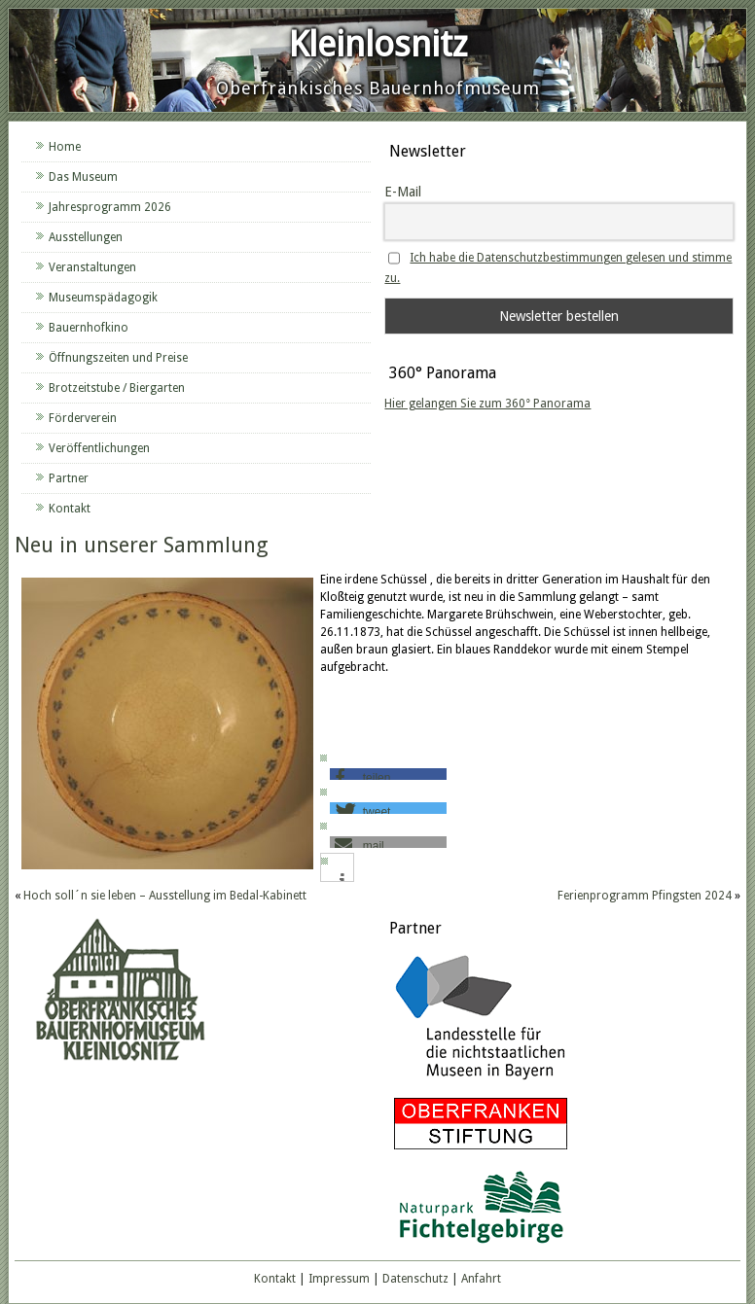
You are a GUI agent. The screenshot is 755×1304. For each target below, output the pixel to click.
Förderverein (83, 418)
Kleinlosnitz (378, 44)
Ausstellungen (86, 237)
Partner (69, 478)
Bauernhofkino (88, 328)
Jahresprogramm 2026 (110, 207)
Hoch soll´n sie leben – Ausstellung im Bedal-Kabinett (164, 895)
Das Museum (83, 177)
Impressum (339, 1279)
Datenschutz (415, 1279)
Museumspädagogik (103, 297)
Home (65, 147)
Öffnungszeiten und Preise (118, 358)
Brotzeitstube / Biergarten (117, 388)
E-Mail (402, 191)
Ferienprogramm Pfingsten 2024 (644, 895)
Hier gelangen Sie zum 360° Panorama (487, 403)
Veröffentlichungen (99, 448)
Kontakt (69, 508)
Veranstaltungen (92, 267)
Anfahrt (481, 1279)
